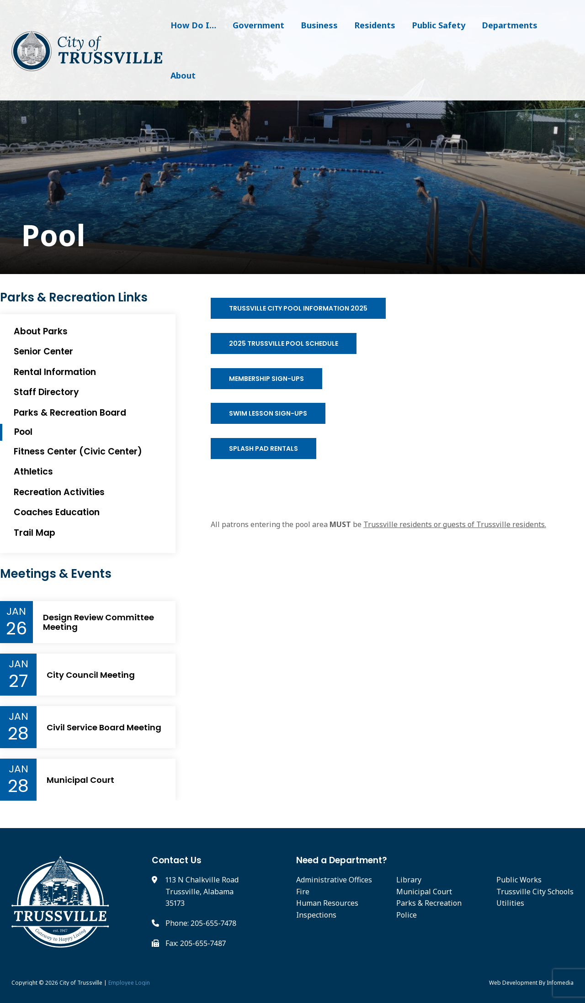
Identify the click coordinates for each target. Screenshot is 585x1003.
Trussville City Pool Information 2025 (298, 308)
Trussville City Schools (535, 892)
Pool (49, 235)
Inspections (316, 915)
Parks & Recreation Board (70, 412)
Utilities (510, 903)
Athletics (33, 471)
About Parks (41, 331)
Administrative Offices (334, 880)
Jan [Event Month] (16, 612)
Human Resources (327, 903)
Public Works (519, 880)
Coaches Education (57, 512)
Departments (509, 25)
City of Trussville (80, 983)
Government (258, 25)
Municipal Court (80, 780)
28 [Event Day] (18, 733)
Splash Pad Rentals (263, 448)
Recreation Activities (59, 492)
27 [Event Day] (18, 681)
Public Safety (438, 25)
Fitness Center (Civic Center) (78, 451)
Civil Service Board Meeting (104, 728)
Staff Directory (46, 392)
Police (406, 915)
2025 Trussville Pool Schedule (283, 343)
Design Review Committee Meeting (98, 622)
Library (408, 880)
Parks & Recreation (429, 903)
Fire (302, 892)
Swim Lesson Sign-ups (268, 413)
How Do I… (193, 25)
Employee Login (129, 983)
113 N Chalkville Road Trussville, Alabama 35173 (202, 891)
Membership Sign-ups (266, 378)
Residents (374, 25)
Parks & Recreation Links (74, 297)
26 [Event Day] (16, 628)
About (183, 75)
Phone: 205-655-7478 (200, 923)
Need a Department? (341, 860)
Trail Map (34, 533)
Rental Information (55, 372)
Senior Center (43, 351)
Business (319, 25)
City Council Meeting (91, 675)
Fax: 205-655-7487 (195, 943)
